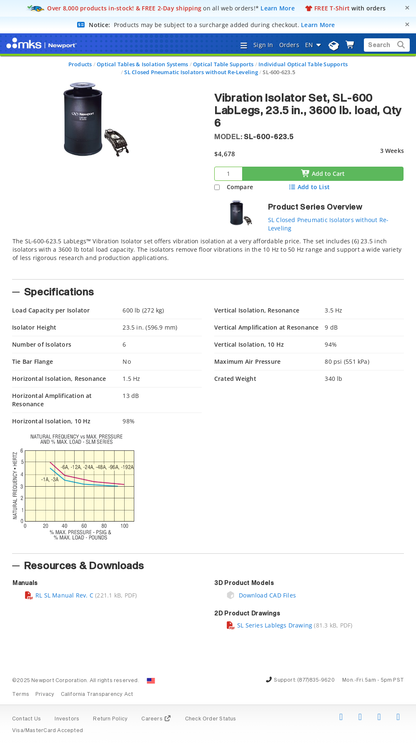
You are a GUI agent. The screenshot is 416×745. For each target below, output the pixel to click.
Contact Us (26, 719)
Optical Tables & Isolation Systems (142, 64)
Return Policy (110, 719)
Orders (289, 45)
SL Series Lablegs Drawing (269, 625)
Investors (67, 719)
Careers (156, 719)
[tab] (208, 256)
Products (80, 64)
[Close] (407, 7)
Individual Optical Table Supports (303, 64)
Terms (20, 694)
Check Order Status (210, 719)
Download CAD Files (261, 595)
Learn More (278, 8)
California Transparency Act (97, 694)
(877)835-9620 (316, 680)
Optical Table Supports (223, 64)
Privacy (44, 694)
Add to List (309, 187)
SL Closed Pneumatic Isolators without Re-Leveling (191, 72)
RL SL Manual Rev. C (58, 595)
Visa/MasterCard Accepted (47, 730)
